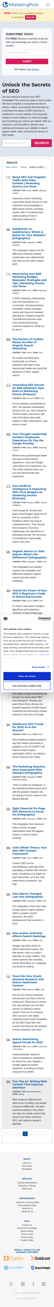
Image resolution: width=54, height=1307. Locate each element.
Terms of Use (27, 1234)
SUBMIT (27, 61)
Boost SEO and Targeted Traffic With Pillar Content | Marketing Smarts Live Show (29, 182)
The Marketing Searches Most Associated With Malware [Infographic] (28, 769)
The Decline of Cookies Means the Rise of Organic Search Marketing (27, 344)
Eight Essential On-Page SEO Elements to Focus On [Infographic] (28, 811)
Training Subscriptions (27, 1182)
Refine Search (11, 167)
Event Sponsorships (27, 1205)
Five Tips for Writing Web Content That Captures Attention (29, 1084)
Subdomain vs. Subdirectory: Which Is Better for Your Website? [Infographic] (29, 233)
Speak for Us (27, 1211)
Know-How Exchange (27, 1228)
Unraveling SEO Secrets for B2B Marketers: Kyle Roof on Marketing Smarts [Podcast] (28, 389)
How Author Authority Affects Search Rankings (29, 935)
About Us (27, 1163)
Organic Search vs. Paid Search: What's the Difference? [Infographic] (29, 554)
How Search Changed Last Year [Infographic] (27, 895)
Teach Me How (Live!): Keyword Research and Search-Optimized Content (27, 981)
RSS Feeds (27, 1166)
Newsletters (27, 1169)
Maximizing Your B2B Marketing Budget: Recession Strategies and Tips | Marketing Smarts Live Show (29, 280)
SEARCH (41, 143)
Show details (38, 667)
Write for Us (27, 1208)
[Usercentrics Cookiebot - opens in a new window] (38, 619)
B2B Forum (27, 1189)
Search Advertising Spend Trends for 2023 (27, 1041)
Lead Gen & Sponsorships (27, 1202)
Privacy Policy (27, 1237)
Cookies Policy (27, 1240)
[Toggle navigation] (48, 4)
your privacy (33, 69)
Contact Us (27, 1225)
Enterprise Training (27, 1186)
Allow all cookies (27, 676)
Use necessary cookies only (27, 685)
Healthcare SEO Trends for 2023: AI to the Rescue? (28, 727)
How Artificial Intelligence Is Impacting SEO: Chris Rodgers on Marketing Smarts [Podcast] (29, 492)
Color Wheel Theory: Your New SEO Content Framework (29, 850)
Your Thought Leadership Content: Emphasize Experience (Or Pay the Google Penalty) (29, 438)
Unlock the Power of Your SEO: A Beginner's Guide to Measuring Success (29, 593)
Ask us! (30, 17)
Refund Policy (27, 1231)
